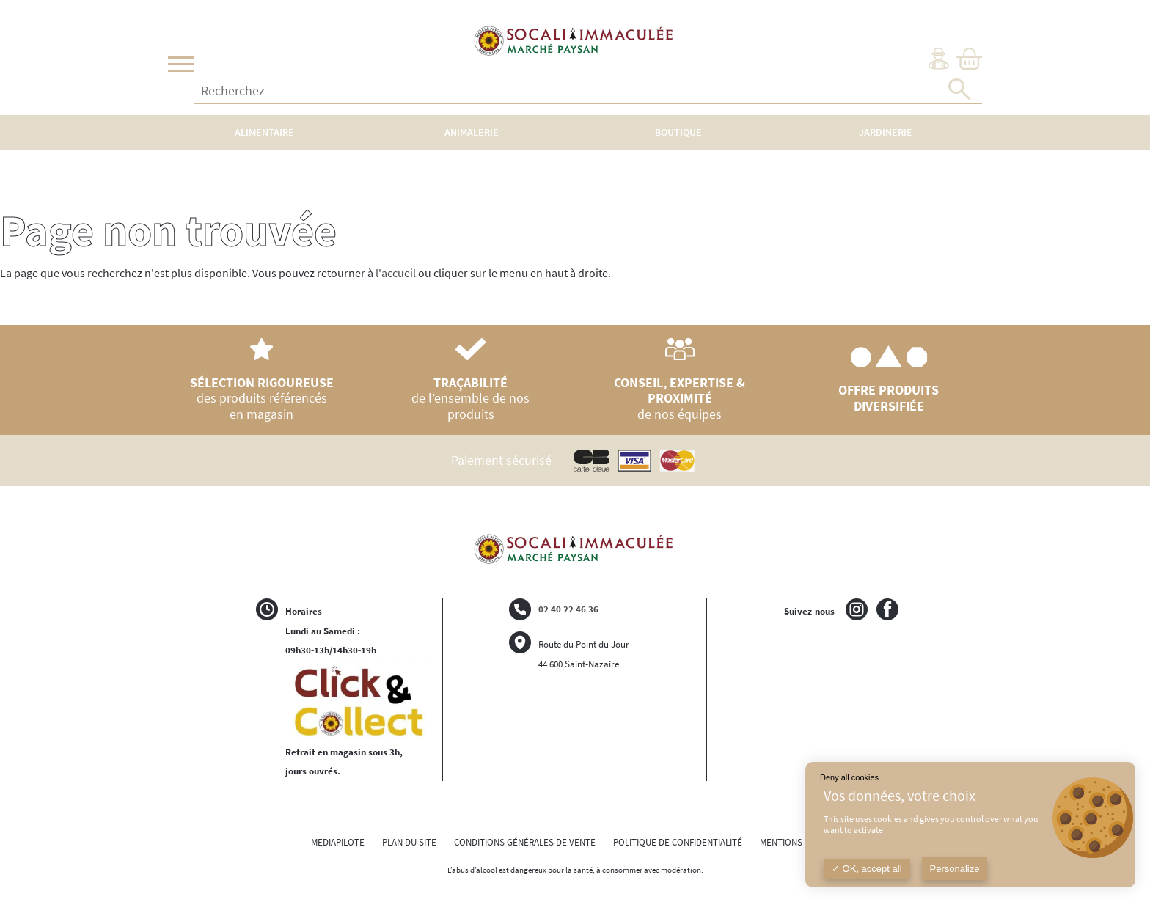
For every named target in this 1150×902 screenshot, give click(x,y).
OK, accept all (867, 868)
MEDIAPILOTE (338, 842)
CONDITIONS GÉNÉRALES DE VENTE (525, 842)
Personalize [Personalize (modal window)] (955, 868)
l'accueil (396, 273)
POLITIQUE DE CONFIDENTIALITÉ (677, 842)
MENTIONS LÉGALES (800, 842)
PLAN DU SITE (409, 842)
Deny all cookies (849, 777)
